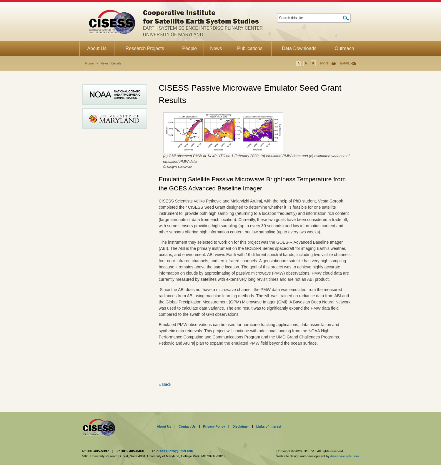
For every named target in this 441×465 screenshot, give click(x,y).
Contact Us (187, 426)
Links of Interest (268, 426)
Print (325, 63)
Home (89, 63)
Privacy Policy (214, 426)
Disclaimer (240, 426)
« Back (165, 384)
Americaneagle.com (344, 456)
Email (345, 63)
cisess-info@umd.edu (174, 451)
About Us (164, 426)
